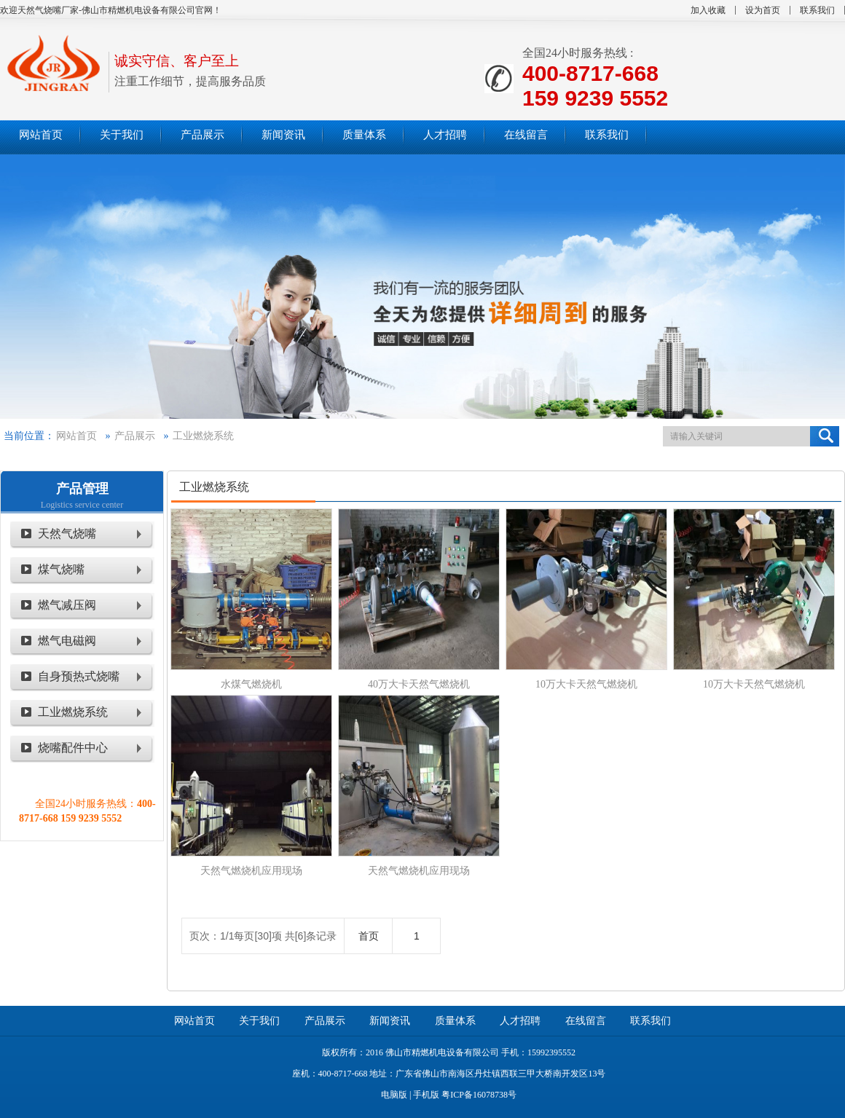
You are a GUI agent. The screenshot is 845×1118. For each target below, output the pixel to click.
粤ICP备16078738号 (478, 1095)
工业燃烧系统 (203, 435)
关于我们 (259, 1020)
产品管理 (82, 488)
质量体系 (455, 1020)
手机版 (426, 1095)
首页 (368, 936)
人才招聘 (520, 1020)
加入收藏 (708, 10)
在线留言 (585, 1020)
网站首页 (76, 435)
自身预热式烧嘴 (78, 676)
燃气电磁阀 (67, 640)
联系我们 (817, 10)
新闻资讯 (389, 1020)
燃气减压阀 (67, 605)
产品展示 (134, 435)
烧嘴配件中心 (73, 747)
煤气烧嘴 (61, 569)
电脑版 (394, 1095)
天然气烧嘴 (67, 533)
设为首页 (762, 10)
